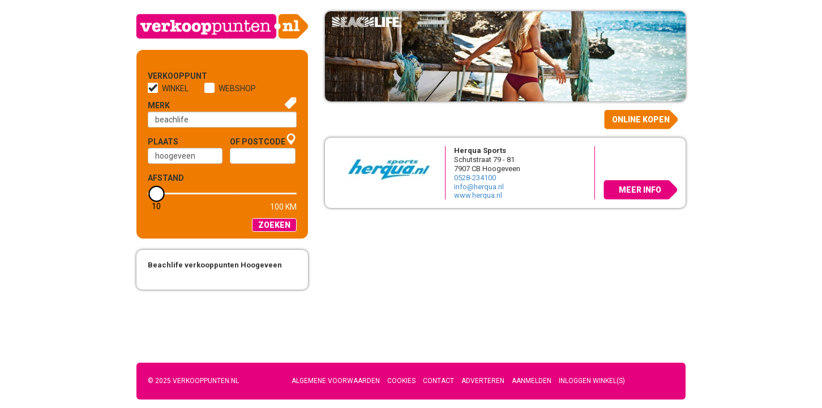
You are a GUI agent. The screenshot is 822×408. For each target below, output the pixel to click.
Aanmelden (531, 381)
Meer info (640, 189)
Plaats (163, 141)
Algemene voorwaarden (336, 381)
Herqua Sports (480, 150)
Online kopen (641, 119)
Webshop (237, 88)
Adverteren (482, 381)
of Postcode (257, 141)
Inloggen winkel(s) (592, 381)
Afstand (166, 177)
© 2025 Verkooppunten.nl (193, 381)
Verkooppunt (166, 75)
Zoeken (274, 225)
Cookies (401, 381)
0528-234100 (475, 177)
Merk (159, 105)
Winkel (175, 88)
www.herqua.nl (478, 195)
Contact (438, 381)
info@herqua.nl (479, 186)
